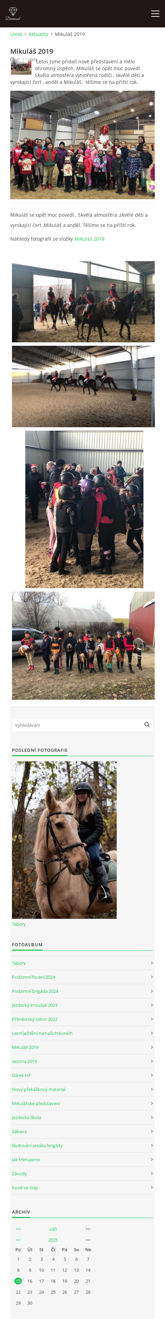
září (53, 1229)
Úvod (16, 34)
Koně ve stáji (25, 1187)
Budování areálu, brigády (37, 1145)
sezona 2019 (24, 1061)
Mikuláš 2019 (89, 239)
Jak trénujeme (26, 1159)
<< (18, 1229)
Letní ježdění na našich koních (42, 1033)
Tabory (19, 924)
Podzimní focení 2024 (33, 977)
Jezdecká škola (26, 1117)
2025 (53, 1240)
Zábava (19, 1131)
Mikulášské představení (36, 1103)
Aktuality (38, 34)
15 (18, 1281)
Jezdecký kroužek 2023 (35, 1005)
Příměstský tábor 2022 (35, 1019)
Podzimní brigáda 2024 (35, 991)
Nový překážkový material (38, 1089)
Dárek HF (21, 1075)
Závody (19, 1173)
